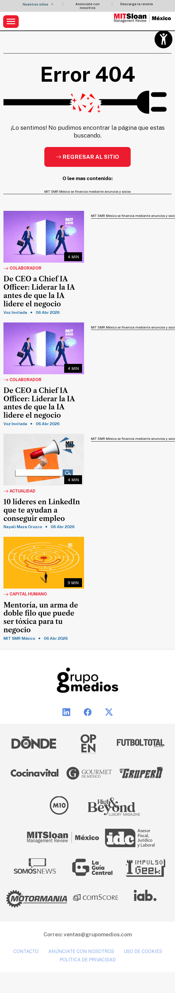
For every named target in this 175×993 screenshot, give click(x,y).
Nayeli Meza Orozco (22, 526)
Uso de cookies (143, 951)
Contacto (26, 951)
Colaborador (22, 268)
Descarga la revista (136, 4)
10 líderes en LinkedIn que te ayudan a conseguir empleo (41, 510)
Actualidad (19, 491)
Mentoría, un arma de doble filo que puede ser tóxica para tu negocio (40, 617)
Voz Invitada (15, 312)
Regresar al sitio (87, 157)
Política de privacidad (88, 960)
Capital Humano (25, 594)
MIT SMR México (19, 638)
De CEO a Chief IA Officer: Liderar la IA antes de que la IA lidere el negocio (39, 291)
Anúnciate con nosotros (87, 6)
